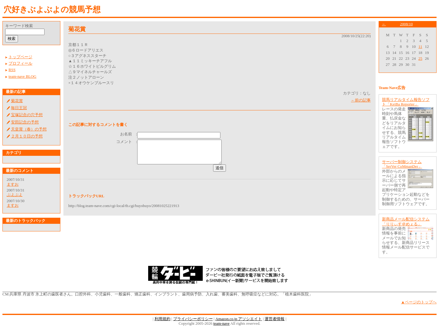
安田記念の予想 (25, 122)
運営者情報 (274, 319)
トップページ (20, 57)
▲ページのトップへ (419, 302)
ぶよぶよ (15, 195)
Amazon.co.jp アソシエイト (238, 319)
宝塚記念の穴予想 (27, 115)
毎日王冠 (19, 108)
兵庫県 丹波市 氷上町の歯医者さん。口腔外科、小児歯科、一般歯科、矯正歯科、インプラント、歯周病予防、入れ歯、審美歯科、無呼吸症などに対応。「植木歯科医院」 (160, 294)
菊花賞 (17, 101)
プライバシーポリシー (193, 319)
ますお (13, 184)
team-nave (221, 323)
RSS (12, 70)
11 (420, 47)
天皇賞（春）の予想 (29, 129)
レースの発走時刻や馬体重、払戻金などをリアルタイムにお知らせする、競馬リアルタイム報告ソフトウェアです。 (394, 128)
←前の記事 (361, 100)
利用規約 (162, 319)
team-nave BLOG (22, 76)
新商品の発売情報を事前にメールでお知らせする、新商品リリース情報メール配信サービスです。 (406, 240)
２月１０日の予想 (27, 136)
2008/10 (406, 24)
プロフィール (20, 63)
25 (420, 58)
